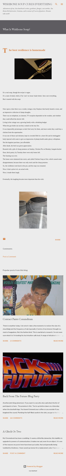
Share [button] (57, 240)
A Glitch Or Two (12, 431)
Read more (58, 341)
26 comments (16, 418)
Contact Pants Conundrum (18, 319)
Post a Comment (9, 256)
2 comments (15, 341)
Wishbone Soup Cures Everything (27, 4)
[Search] (56, 4)
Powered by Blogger (33, 466)
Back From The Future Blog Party (21, 396)
